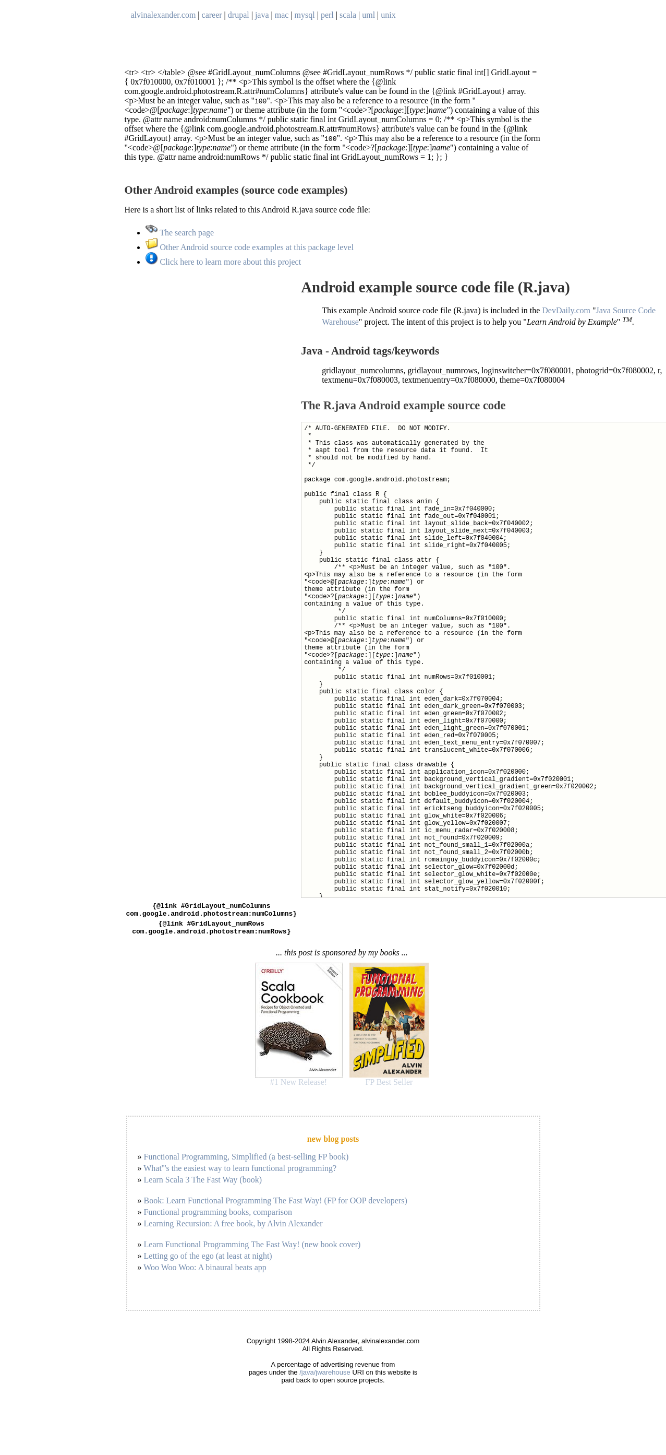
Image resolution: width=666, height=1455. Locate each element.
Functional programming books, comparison (218, 1218)
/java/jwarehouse (324, 1378)
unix (388, 14)
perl (327, 14)
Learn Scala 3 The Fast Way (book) (203, 1185)
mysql (305, 14)
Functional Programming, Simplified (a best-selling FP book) (246, 1162)
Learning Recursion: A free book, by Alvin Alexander (233, 1229)
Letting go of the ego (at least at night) (208, 1262)
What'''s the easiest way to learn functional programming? (239, 1174)
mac (282, 14)
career (212, 14)
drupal (238, 14)
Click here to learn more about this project (223, 261)
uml (368, 14)
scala (348, 14)
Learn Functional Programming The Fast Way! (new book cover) (252, 1250)
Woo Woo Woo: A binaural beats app (205, 1273)
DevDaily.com (566, 310)
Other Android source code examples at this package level (250, 247)
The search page (180, 232)
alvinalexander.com (163, 14)
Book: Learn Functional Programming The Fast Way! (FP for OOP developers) (275, 1206)
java (262, 14)
